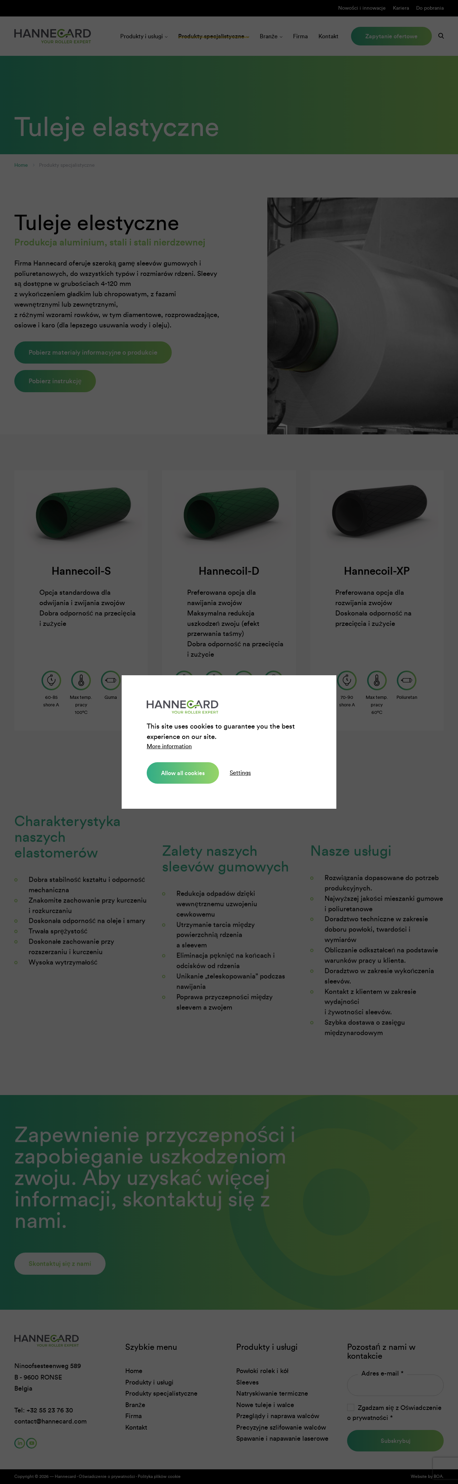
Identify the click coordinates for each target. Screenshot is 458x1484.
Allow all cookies (183, 773)
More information (169, 746)
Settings (240, 772)
